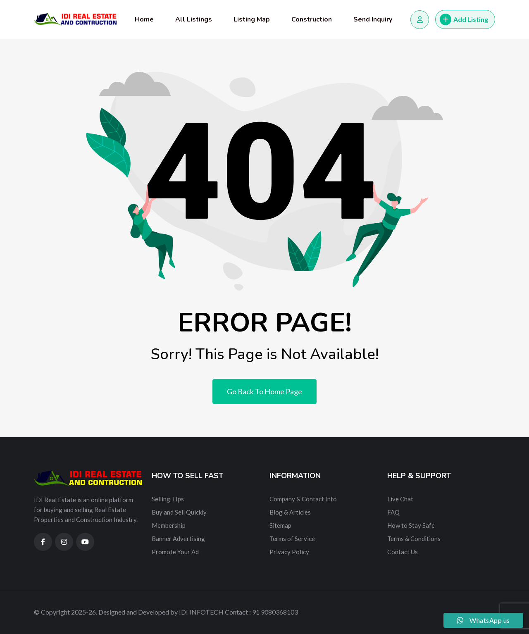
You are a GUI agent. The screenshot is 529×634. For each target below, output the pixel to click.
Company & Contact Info (303, 499)
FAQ (393, 512)
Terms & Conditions (414, 538)
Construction (311, 19)
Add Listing (464, 19)
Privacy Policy (289, 551)
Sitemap (280, 525)
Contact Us (402, 551)
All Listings (193, 19)
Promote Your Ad (175, 551)
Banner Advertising (178, 538)
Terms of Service (292, 538)
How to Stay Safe (411, 525)
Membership (169, 525)
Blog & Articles (290, 512)
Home (144, 19)
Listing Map (252, 19)
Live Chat (400, 499)
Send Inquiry (372, 19)
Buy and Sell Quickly (179, 512)
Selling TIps (168, 499)
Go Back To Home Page (264, 391)
